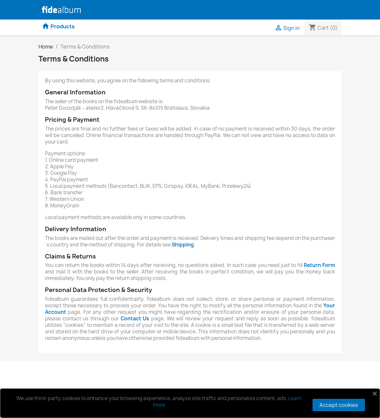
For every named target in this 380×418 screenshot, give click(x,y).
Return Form (319, 265)
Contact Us (135, 318)
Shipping (183, 244)
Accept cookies (338, 405)
